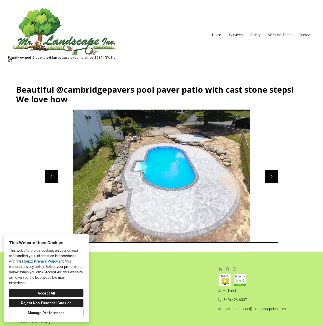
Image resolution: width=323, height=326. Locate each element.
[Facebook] (227, 269)
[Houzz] (220, 269)
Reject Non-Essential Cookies (46, 303)
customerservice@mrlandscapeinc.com (254, 309)
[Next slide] (271, 176)
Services (236, 35)
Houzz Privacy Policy (40, 261)
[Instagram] (234, 269)
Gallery (255, 35)
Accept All (46, 293)
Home (217, 35)
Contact (305, 35)
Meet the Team (280, 35)
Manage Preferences (46, 313)
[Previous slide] (51, 176)
